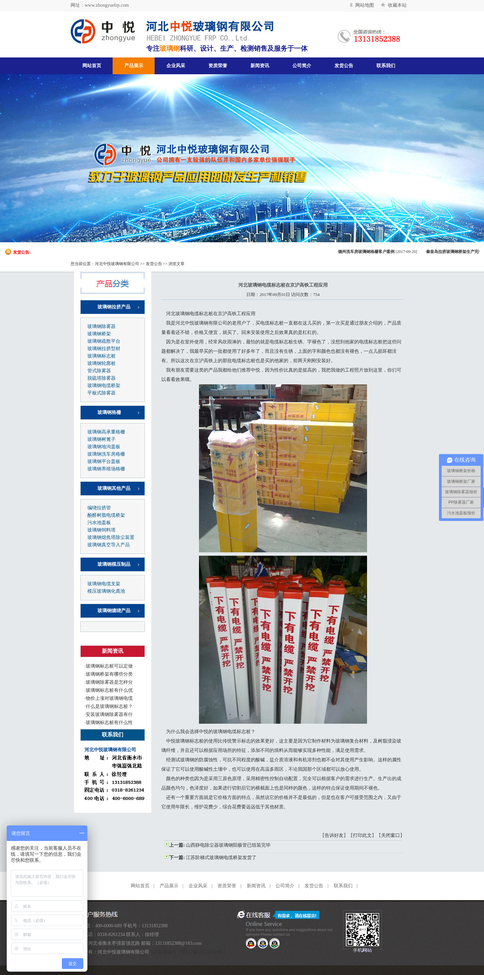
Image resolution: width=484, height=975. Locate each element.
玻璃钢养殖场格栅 (106, 468)
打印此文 (362, 835)
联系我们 (385, 65)
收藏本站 (394, 5)
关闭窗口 (390, 835)
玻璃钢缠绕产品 (113, 610)
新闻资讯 (259, 65)
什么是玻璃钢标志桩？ (109, 706)
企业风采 (175, 65)
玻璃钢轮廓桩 (101, 363)
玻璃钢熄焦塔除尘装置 (110, 537)
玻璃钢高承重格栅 (106, 431)
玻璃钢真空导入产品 (108, 544)
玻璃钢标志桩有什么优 (109, 690)
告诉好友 (334, 835)
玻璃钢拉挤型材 (103, 348)
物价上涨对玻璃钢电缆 (109, 698)
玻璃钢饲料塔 (101, 530)
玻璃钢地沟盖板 (103, 446)
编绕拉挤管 (99, 507)
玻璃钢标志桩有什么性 (109, 722)
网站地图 (362, 5)
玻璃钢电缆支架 (103, 583)
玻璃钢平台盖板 (103, 461)
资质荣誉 (217, 65)
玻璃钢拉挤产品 (113, 306)
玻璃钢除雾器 (101, 326)
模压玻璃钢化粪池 (106, 591)
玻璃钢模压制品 (113, 564)
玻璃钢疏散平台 (103, 341)
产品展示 (133, 65)
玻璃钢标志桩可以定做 (109, 666)
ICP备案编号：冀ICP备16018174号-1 (188, 952)
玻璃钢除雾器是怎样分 (109, 682)
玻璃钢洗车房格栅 (106, 454)
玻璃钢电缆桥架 (103, 385)
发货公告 (343, 65)
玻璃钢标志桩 (101, 355)
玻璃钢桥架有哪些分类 (109, 674)
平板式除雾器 (101, 392)
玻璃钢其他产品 (113, 488)
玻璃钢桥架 (99, 333)
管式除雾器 (99, 370)
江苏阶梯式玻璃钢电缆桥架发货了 (221, 857)
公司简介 (301, 65)
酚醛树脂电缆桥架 (106, 515)
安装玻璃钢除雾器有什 (109, 714)
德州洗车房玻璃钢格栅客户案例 (371, 251)
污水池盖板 (99, 522)
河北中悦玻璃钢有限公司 (117, 263)
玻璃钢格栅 (109, 412)
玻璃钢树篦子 (101, 439)
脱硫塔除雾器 (101, 378)
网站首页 (91, 65)
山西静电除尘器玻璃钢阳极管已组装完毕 (228, 845)
